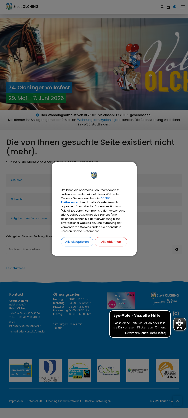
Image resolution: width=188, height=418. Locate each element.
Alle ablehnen (111, 245)
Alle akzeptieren (77, 245)
